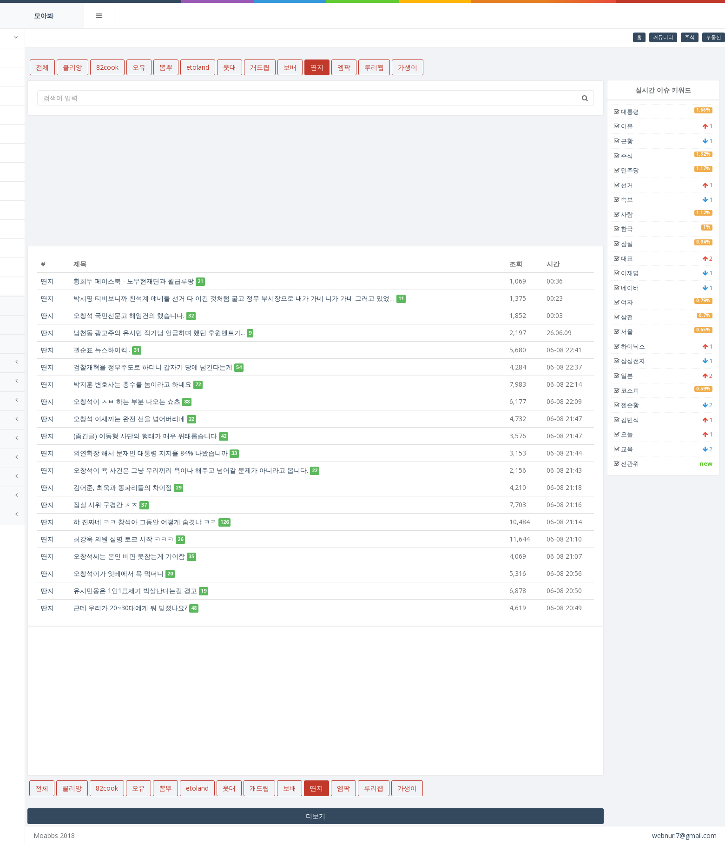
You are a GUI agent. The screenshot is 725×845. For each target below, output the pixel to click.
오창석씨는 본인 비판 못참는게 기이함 (188, 556)
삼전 (637, 317)
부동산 (713, 36)
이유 (637, 126)
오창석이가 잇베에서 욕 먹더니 (177, 573)
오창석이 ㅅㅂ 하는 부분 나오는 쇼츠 (185, 401)
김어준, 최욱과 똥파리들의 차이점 (181, 487)
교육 (637, 449)
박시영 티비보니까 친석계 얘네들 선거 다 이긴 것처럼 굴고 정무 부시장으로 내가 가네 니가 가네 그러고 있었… (293, 298)
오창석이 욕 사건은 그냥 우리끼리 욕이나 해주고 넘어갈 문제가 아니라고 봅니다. (249, 470)
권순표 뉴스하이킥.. (160, 349)
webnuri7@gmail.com (684, 835)
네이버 (640, 288)
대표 (637, 258)
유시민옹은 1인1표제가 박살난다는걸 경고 (194, 590)
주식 (690, 36)
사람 (637, 214)
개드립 (23, 190)
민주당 (640, 170)
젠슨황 (640, 405)
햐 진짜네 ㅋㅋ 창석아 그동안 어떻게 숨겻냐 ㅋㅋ (204, 521)
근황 (637, 141)
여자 (637, 302)
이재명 (640, 273)
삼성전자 (643, 360)
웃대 (20, 171)
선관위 (640, 463)
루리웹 (23, 267)
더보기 (350, 816)
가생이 (23, 286)
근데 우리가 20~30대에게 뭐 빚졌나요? (189, 607)
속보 (637, 199)
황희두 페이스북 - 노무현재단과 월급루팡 (192, 281)
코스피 (640, 390)
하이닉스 (643, 346)
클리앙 (23, 76)
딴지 (20, 228)
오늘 (637, 434)
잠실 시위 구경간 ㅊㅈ (164, 504)
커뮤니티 (663, 36)
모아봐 (43, 15)
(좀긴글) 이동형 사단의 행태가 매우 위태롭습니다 (204, 435)
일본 (637, 375)
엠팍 (20, 248)
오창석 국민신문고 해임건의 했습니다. (188, 315)
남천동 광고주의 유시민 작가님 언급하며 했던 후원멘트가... (218, 332)
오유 (20, 114)
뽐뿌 (20, 133)
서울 (637, 331)
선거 (637, 185)
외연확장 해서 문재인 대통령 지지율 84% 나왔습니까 (209, 453)
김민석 (640, 420)
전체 (20, 57)
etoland (27, 152)
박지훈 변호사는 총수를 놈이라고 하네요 (191, 384)
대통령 (640, 111)
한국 (637, 228)
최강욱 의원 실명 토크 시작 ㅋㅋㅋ (182, 539)
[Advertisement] (349, 181)
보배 (20, 209)
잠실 (637, 243)
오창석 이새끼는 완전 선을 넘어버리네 (188, 418)
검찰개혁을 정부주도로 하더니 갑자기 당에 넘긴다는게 (211, 367)
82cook (25, 95)
